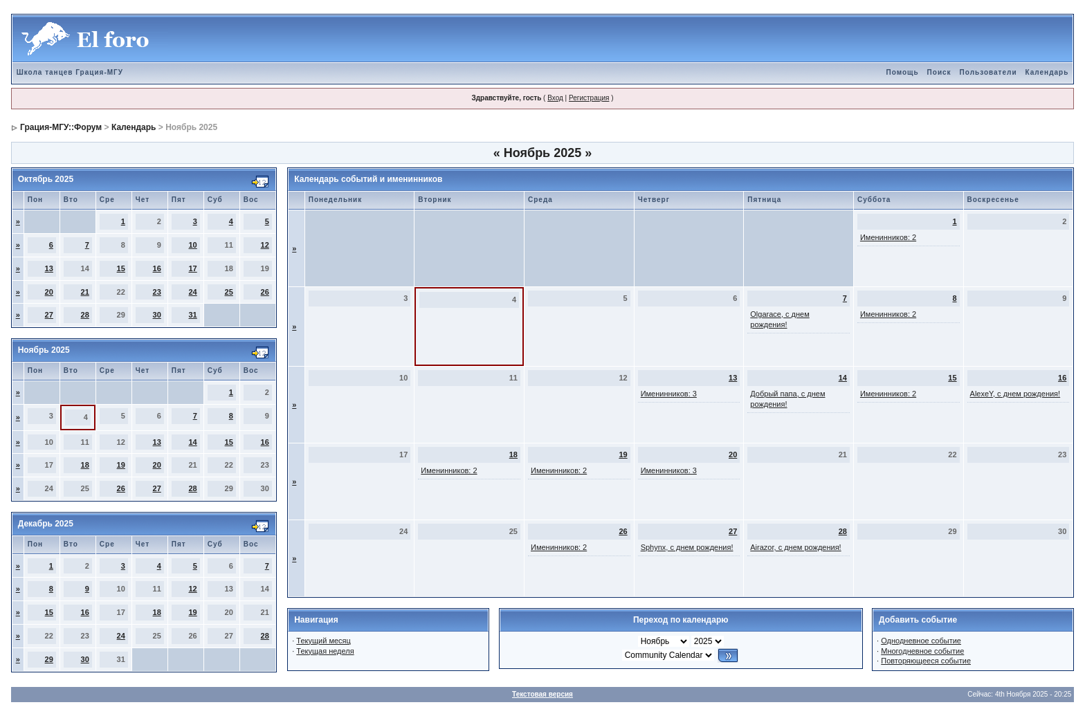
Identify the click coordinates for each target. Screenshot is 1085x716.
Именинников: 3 (669, 393)
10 (193, 245)
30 (157, 315)
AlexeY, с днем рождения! (1015, 393)
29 (49, 659)
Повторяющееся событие (926, 661)
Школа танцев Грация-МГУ (70, 72)
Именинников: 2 (888, 237)
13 (49, 268)
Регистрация (589, 98)
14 (193, 442)
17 (193, 268)
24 (193, 292)
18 (85, 465)
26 (265, 292)
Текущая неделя (325, 651)
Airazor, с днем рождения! (795, 547)
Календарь (1047, 72)
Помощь (902, 72)
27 (49, 315)
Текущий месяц (323, 640)
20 (49, 292)
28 (85, 315)
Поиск (939, 72)
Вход (555, 98)
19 (121, 465)
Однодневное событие (921, 640)
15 (121, 268)
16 (157, 268)
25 (229, 292)
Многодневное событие (922, 651)
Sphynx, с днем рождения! (687, 547)
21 (85, 292)
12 (265, 245)
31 (193, 315)
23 (157, 292)
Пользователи (988, 72)
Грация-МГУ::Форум (61, 127)
